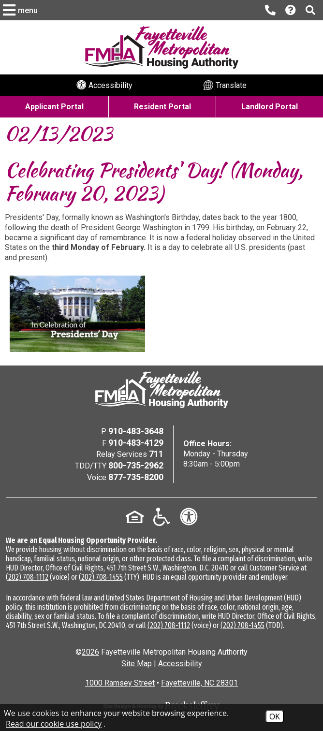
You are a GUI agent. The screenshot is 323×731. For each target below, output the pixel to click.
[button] (21, 10)
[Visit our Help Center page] (290, 10)
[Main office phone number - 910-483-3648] (270, 10)
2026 (90, 652)
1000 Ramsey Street (120, 682)
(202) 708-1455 (101, 577)
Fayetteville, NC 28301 (199, 682)
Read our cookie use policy (54, 723)
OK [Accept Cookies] (274, 716)
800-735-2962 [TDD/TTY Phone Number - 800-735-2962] (135, 465)
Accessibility (180, 663)
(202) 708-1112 (27, 577)
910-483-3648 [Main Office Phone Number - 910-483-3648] (135, 431)
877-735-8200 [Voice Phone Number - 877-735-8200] (135, 477)
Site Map (136, 663)
